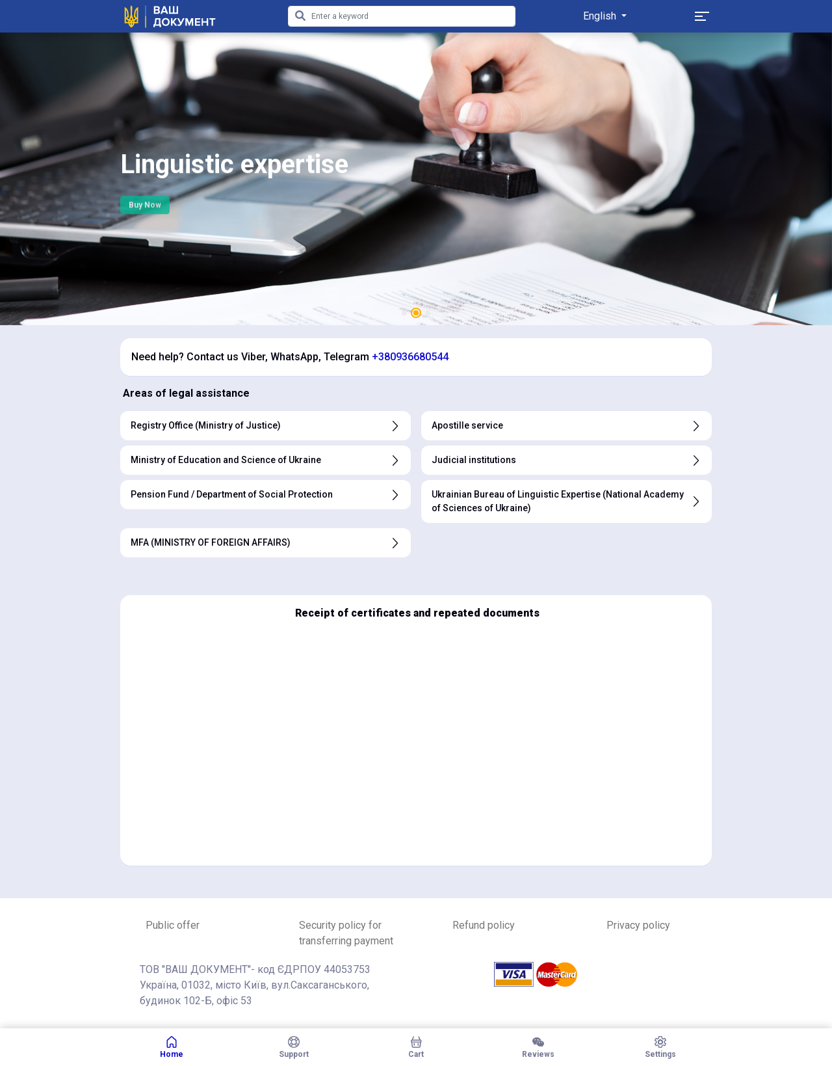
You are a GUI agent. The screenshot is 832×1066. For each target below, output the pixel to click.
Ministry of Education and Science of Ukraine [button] (265, 460)
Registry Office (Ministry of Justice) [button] (265, 425)
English (601, 16)
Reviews (538, 1047)
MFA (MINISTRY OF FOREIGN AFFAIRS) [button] (265, 542)
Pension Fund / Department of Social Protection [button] (265, 494)
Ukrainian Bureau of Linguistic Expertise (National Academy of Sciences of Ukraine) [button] (566, 501)
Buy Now (145, 210)
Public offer (173, 925)
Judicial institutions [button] (566, 460)
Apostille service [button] (566, 425)
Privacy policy (638, 925)
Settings (660, 1047)
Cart (416, 1047)
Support (294, 1047)
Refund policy (483, 925)
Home (171, 1047)
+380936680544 (410, 357)
